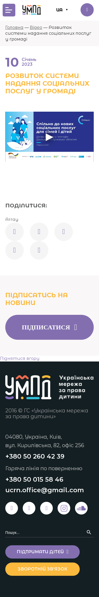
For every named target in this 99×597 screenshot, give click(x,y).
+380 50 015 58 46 (34, 479)
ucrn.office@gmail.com (44, 490)
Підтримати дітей (87, 9)
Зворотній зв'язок (42, 569)
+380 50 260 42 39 (34, 456)
